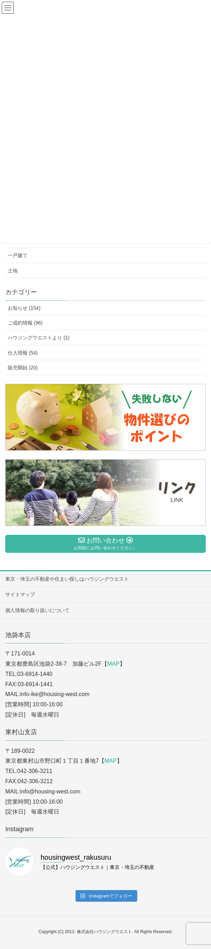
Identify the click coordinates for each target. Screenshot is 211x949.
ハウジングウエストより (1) (39, 337)
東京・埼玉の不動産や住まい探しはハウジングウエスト (67, 579)
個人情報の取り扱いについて (37, 610)
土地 (13, 270)
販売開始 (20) (23, 367)
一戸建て (18, 255)
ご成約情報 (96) (25, 323)
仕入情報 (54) (23, 353)
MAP (113, 664)
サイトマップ (20, 594)
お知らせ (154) (24, 308)
